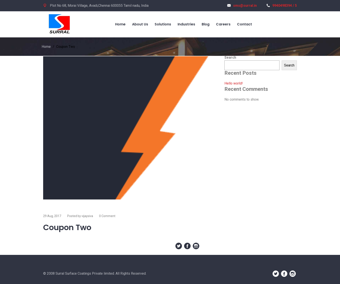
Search (230, 57)
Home (46, 47)
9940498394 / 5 (281, 5)
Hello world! (233, 83)
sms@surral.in (242, 5)
